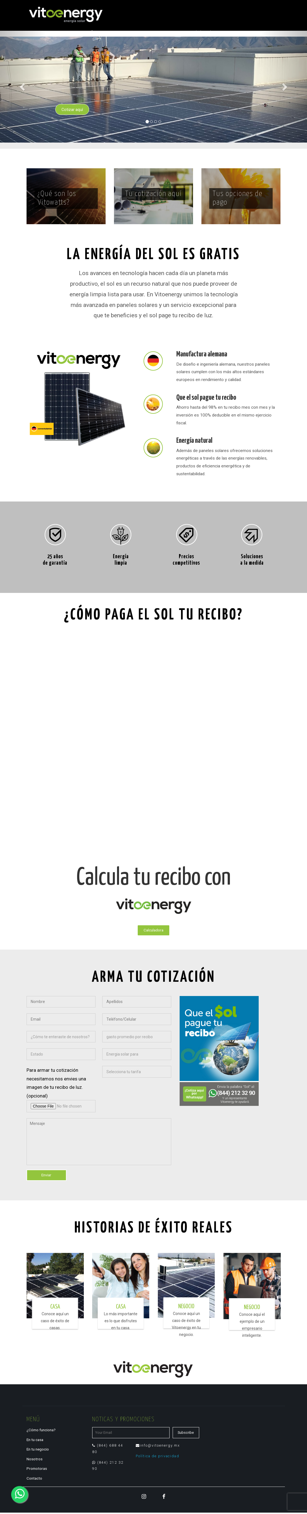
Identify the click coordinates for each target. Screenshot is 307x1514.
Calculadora (153, 931)
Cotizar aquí (73, 108)
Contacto (35, 1479)
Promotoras (37, 1469)
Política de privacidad (158, 1458)
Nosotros (34, 1460)
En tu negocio (38, 1450)
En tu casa (36, 1441)
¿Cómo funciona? (42, 1431)
